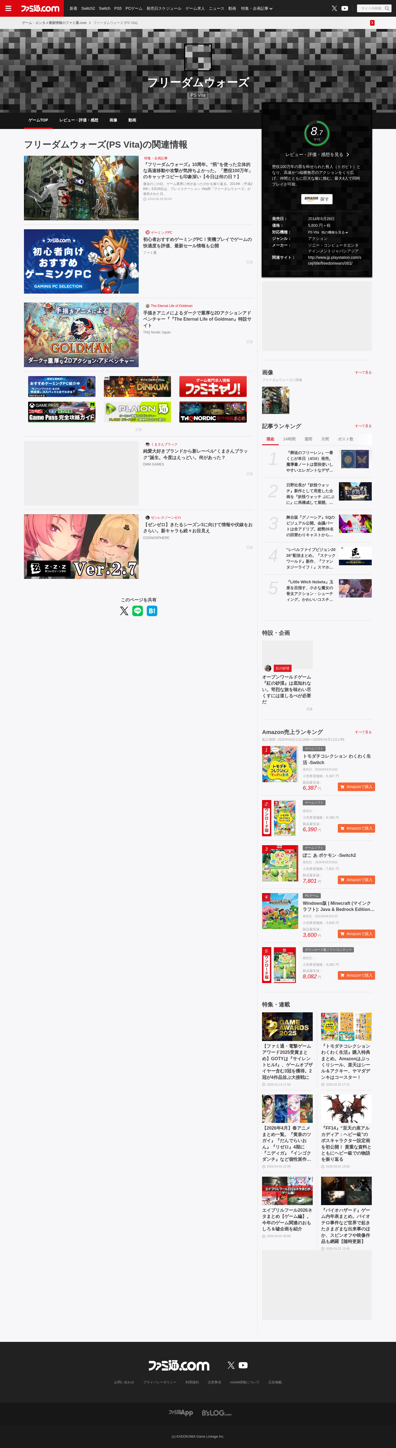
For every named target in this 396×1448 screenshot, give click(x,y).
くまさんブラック (164, 444)
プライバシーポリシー (160, 1382)
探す (324, 199)
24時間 (289, 439)
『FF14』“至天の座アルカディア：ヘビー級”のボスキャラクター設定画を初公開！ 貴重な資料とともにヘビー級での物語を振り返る (346, 1144)
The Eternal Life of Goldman (172, 306)
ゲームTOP (38, 120)
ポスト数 (345, 439)
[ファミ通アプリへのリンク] (181, 1412)
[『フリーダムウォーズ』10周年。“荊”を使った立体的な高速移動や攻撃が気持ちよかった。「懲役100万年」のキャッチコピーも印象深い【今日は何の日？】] (81, 188)
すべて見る (363, 372)
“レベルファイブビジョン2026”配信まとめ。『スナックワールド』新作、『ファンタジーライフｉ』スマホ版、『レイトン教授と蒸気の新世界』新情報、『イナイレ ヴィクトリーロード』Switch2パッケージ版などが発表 (311, 558)
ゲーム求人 (195, 8)
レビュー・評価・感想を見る (314, 154)
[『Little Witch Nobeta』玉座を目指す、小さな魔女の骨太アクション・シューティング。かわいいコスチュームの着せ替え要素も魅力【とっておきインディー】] (355, 588)
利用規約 (192, 1382)
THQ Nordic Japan (157, 332)
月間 (325, 439)
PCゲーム (134, 8)
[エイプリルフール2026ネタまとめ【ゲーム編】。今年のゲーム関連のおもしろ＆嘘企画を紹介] (287, 1191)
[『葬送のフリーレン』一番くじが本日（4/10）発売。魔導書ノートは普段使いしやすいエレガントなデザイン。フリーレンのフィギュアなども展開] (355, 459)
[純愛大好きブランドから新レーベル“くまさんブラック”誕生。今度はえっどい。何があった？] (81, 473)
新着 (73, 8)
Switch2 (88, 8)
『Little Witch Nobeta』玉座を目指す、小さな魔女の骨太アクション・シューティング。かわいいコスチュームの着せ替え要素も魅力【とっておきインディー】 (309, 591)
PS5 (117, 8)
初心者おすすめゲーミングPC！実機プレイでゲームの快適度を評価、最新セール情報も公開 (197, 242)
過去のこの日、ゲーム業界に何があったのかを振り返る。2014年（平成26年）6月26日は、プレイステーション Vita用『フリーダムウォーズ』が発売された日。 (198, 188)
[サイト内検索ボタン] (374, 8)
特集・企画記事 (254, 8)
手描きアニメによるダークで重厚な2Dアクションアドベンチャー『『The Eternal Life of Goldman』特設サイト (197, 319)
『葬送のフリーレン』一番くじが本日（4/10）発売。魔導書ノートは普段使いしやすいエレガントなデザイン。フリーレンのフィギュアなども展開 (309, 461)
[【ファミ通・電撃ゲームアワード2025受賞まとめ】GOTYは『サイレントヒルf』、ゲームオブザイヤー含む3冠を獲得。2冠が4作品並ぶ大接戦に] (287, 1026)
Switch (104, 8)
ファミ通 (150, 253)
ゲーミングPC (161, 233)
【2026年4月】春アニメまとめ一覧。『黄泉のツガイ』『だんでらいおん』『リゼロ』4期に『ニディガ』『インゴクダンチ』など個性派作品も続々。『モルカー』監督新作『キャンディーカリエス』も (286, 1144)
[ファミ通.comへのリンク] (40, 8)
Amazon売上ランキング (292, 732)
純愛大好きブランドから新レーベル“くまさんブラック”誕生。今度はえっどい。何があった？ (195, 454)
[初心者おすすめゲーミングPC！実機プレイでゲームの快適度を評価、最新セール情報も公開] (81, 261)
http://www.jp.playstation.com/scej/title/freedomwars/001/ (334, 260)
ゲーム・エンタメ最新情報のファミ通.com (54, 23)
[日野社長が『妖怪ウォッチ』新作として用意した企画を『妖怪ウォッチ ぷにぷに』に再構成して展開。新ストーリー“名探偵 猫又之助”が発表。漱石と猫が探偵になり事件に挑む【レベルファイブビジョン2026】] (355, 491)
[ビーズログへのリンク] (216, 1412)
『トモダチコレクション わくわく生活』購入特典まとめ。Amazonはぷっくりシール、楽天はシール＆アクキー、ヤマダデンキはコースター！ (345, 1062)
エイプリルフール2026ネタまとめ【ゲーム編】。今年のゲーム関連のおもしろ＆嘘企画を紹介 (287, 1219)
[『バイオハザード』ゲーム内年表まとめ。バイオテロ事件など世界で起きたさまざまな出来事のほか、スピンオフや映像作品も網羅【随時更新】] (346, 1191)
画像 (113, 120)
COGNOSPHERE (156, 538)
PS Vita (313, 232)
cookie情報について (245, 1382)
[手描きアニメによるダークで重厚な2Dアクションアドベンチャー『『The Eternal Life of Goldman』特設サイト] (81, 335)
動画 (232, 8)
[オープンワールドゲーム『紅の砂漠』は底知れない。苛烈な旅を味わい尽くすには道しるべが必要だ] (287, 655)
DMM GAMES (153, 464)
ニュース (216, 8)
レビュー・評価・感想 (78, 120)
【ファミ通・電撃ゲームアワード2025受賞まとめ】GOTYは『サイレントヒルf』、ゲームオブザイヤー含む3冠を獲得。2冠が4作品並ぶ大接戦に (287, 1062)
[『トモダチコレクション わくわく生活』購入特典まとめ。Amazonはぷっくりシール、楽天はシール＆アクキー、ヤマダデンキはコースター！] (346, 1026)
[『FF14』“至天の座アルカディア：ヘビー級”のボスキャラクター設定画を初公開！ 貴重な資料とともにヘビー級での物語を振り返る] (346, 1108)
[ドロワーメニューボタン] (8, 8)
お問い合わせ (124, 1382)
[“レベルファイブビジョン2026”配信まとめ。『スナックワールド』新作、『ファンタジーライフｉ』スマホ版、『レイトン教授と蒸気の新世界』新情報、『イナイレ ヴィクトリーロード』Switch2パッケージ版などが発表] (355, 556)
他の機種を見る (333, 232)
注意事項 (214, 1382)
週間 (308, 439)
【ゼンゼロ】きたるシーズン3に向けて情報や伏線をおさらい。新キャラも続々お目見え (198, 527)
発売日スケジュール (164, 8)
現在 (270, 439)
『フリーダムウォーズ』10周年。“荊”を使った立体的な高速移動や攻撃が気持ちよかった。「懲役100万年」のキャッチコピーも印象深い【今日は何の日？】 (198, 170)
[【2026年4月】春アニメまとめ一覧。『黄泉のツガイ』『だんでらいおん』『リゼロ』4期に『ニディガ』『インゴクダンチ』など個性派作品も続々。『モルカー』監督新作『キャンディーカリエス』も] (287, 1108)
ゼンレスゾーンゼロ (166, 518)
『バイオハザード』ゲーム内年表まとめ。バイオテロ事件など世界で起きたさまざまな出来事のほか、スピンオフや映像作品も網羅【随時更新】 (345, 1226)
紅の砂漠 (282, 668)
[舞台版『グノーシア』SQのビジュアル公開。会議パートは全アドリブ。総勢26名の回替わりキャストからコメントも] (355, 524)
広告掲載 (275, 1382)
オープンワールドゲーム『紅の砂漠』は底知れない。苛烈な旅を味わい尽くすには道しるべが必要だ (286, 690)
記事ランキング (281, 426)
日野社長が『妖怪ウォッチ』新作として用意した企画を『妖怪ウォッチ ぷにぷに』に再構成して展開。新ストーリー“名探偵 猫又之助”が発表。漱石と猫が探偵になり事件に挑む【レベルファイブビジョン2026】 (310, 494)
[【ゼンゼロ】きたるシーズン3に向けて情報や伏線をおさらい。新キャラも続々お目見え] (81, 546)
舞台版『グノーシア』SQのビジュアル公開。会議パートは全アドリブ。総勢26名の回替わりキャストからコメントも (310, 526)
